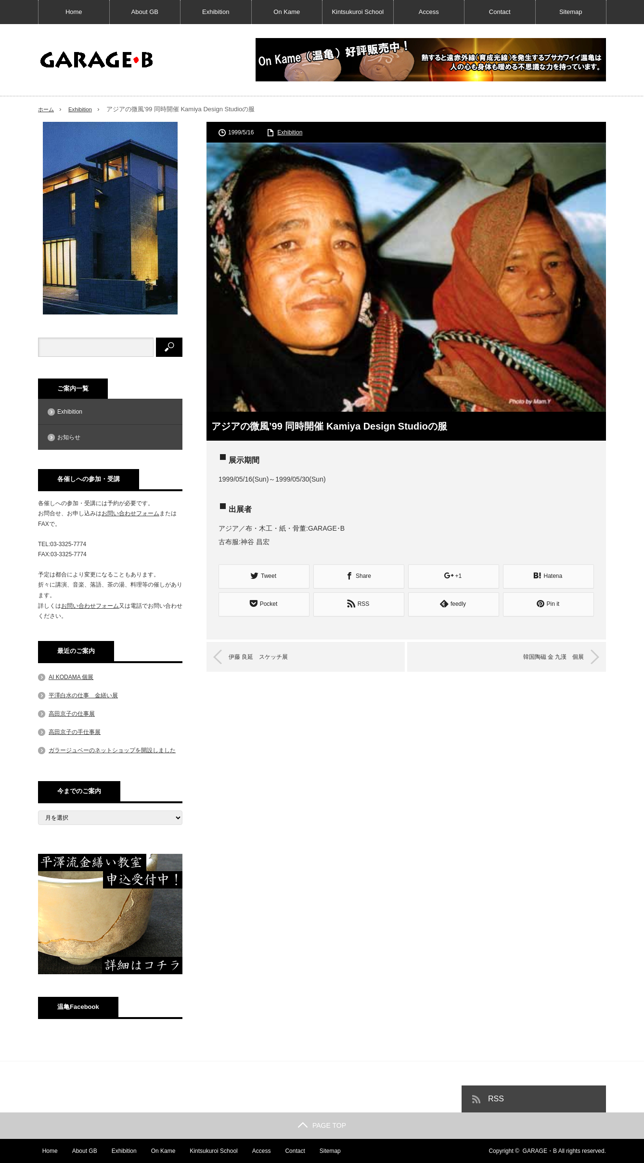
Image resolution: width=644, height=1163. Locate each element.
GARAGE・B (540, 1151)
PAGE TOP (322, 1125)
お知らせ (68, 437)
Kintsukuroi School (358, 11)
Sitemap (570, 11)
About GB (144, 11)
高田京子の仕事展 (72, 713)
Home (73, 11)
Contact (500, 11)
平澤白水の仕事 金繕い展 (83, 695)
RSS (496, 1099)
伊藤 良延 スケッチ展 (267, 655)
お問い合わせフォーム (130, 513)
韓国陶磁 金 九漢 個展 (544, 655)
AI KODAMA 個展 (71, 677)
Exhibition (215, 11)
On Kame (286, 11)
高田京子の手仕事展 (75, 732)
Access (429, 11)
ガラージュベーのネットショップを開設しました (112, 750)
